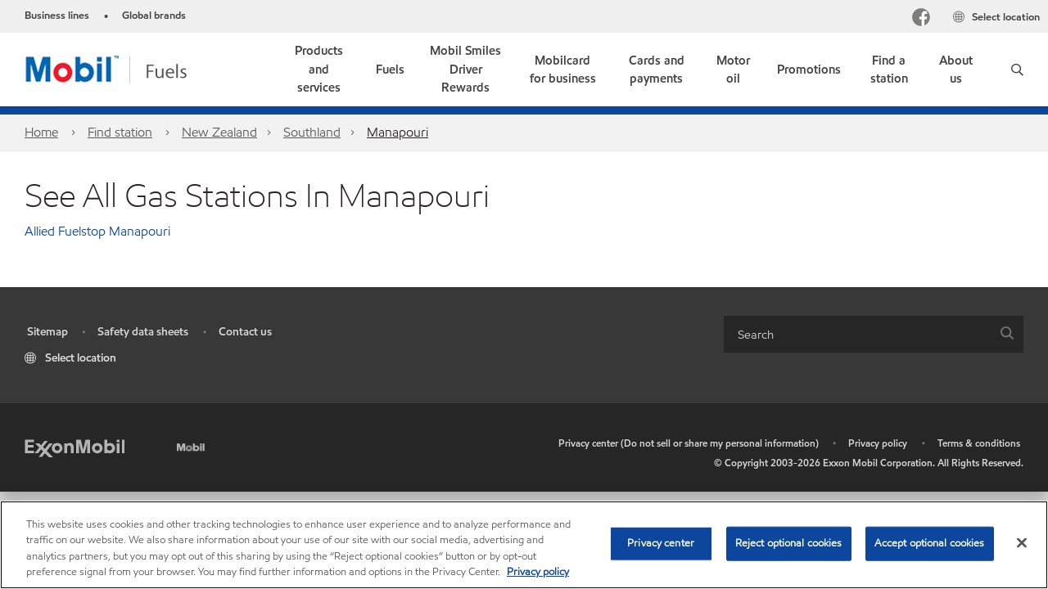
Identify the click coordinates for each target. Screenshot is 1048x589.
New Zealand (219, 132)
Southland (312, 132)
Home (41, 132)
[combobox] (873, 334)
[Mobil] (192, 444)
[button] (1017, 69)
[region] (524, 545)
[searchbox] (857, 334)
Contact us (245, 331)
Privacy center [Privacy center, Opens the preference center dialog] (660, 543)
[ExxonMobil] (74, 447)
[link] (466, 69)
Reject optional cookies (788, 543)
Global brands (154, 15)
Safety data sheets (142, 331)
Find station (120, 132)
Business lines (57, 15)
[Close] (1022, 542)
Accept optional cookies (929, 543)
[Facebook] (921, 19)
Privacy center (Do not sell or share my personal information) (688, 443)
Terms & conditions (978, 443)
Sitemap (47, 331)
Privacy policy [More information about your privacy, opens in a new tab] (538, 571)
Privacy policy (877, 443)
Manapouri (397, 132)
